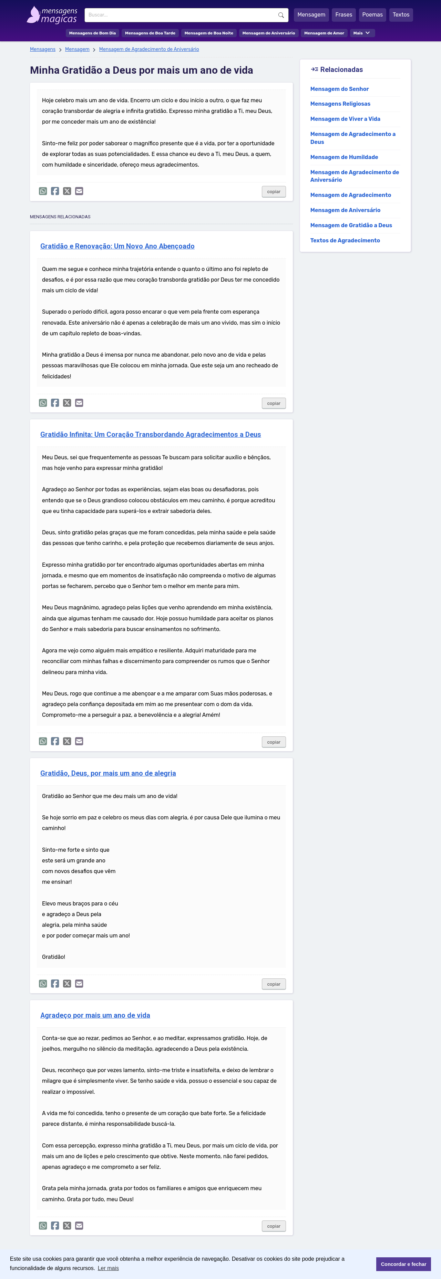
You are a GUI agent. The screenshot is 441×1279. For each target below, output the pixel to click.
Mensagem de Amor (324, 33)
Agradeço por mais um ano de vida (95, 1015)
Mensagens (42, 49)
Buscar (281, 15)
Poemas (372, 14)
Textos (401, 14)
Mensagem (311, 14)
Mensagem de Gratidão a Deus (351, 225)
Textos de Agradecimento (345, 240)
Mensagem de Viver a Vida (345, 119)
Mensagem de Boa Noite (209, 33)
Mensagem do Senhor (339, 89)
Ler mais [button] (108, 1268)
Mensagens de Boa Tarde (150, 33)
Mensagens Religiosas (340, 104)
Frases (343, 14)
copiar (274, 191)
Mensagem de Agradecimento (350, 195)
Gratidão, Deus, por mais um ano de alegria (108, 773)
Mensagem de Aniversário (269, 33)
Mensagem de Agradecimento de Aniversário (149, 49)
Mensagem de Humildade (344, 157)
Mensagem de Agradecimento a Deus (353, 138)
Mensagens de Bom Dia (92, 33)
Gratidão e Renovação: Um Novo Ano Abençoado (117, 246)
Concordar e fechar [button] (404, 1264)
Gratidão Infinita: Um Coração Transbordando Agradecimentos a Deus (150, 435)
